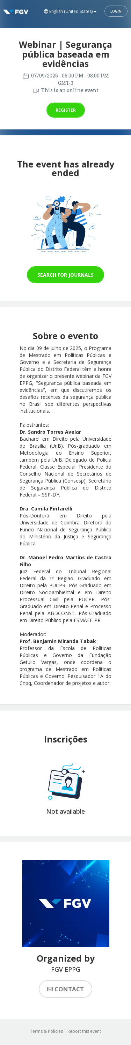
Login (116, 11)
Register (66, 110)
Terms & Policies (46, 1031)
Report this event (84, 1031)
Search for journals (65, 274)
